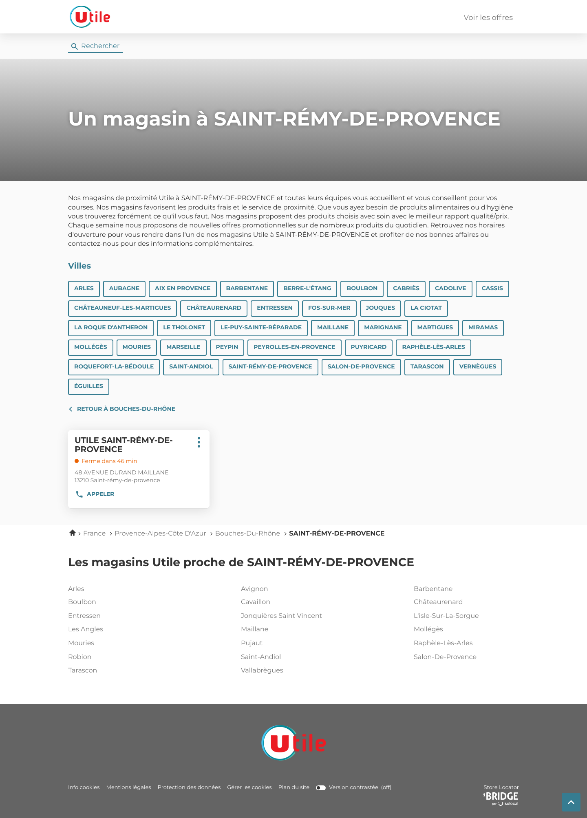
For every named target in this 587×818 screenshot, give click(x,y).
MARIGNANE (383, 328)
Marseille (183, 347)
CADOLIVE (450, 288)
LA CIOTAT (426, 308)
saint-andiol (292, 657)
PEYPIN (227, 347)
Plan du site (293, 787)
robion (119, 657)
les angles (119, 629)
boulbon (119, 602)
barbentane (465, 589)
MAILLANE (333, 328)
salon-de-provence (465, 657)
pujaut (292, 643)
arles (119, 589)
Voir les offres (488, 18)
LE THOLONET (184, 328)
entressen (119, 616)
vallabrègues (292, 671)
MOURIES (137, 347)
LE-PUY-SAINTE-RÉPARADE (261, 328)
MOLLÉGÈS (90, 347)
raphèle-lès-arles (465, 643)
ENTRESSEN (275, 308)
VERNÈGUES (478, 367)
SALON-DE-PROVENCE (361, 367)
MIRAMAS (483, 328)
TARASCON (427, 367)
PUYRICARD (369, 347)
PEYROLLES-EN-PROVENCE (294, 347)
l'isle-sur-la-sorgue (465, 616)
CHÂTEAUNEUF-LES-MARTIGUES (122, 308)
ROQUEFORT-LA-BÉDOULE (114, 367)
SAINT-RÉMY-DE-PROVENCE (270, 367)
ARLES (84, 288)
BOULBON (361, 288)
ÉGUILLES (88, 386)
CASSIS (492, 288)
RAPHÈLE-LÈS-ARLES (433, 347)
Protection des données (189, 788)
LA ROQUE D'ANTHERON (111, 328)
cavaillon (292, 602)
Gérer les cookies (249, 787)
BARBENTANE (247, 288)
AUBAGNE (124, 288)
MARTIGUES (435, 328)
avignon (292, 589)
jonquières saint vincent (292, 616)
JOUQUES (380, 308)
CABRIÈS (406, 288)
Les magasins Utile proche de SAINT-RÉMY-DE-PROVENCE (241, 563)
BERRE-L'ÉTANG (307, 288)
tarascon (119, 671)
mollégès (465, 629)
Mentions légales (128, 788)
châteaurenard (465, 602)
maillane (292, 629)
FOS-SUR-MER (329, 308)
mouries (119, 643)
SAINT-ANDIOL (191, 367)
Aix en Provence (182, 288)
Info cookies (83, 788)
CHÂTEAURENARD (213, 308)
